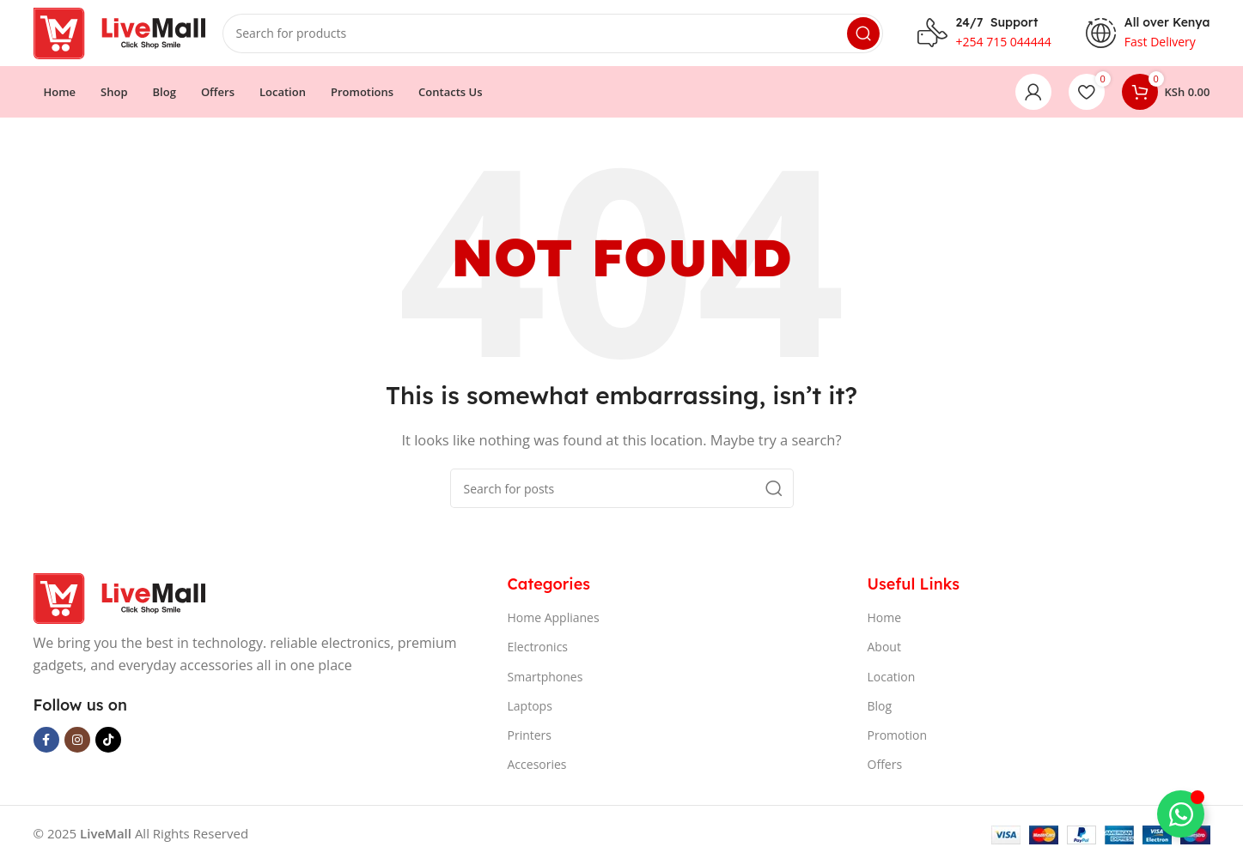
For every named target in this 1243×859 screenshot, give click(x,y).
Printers (530, 737)
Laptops (530, 707)
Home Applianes (554, 620)
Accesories (537, 767)
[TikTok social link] (108, 742)
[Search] (552, 34)
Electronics (538, 649)
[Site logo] (119, 32)
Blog (880, 707)
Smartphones (545, 678)
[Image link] (119, 599)
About (884, 649)
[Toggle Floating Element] (1180, 814)
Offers (885, 767)
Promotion (897, 737)
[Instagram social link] (77, 742)
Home (885, 620)
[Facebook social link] (46, 742)
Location (892, 678)
